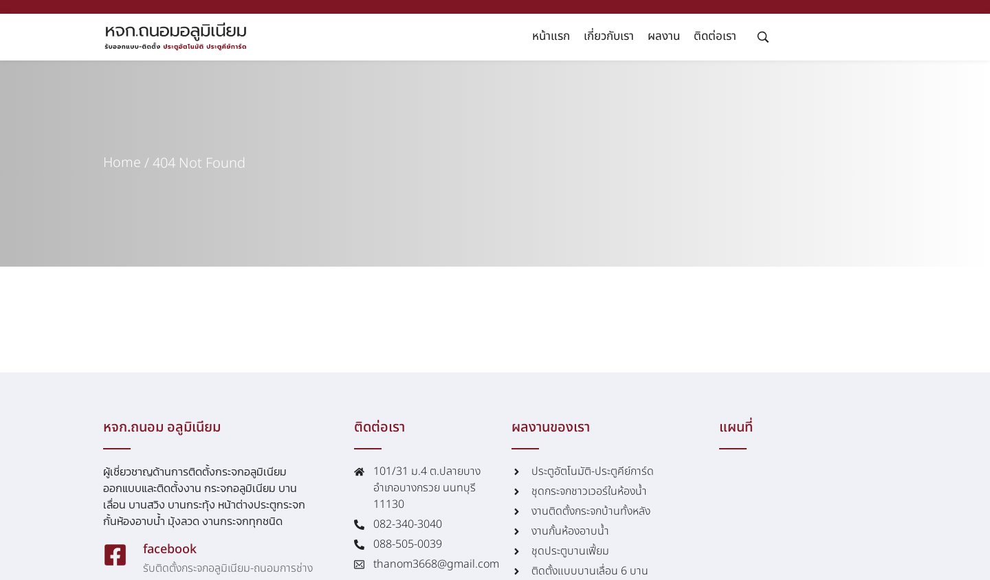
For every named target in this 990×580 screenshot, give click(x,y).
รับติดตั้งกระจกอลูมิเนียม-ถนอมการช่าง (228, 568)
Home (122, 163)
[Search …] (763, 37)
